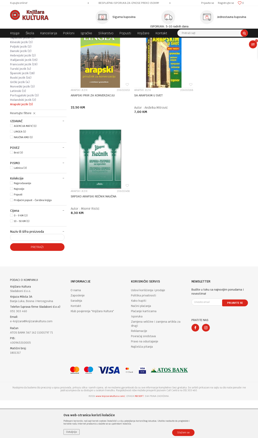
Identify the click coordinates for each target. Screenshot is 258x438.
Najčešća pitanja (142, 384)
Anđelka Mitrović (153, 142)
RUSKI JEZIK (20, 115)
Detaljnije (71, 432)
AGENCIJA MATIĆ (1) (25, 163)
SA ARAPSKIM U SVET (145, 130)
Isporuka (137, 354)
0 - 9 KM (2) (21, 253)
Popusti (18, 232)
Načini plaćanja (141, 343)
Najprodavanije (22, 221)
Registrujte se (226, 3)
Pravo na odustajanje (144, 379)
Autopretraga (150, 48)
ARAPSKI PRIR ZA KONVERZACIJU (93, 130)
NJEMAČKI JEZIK (23, 57)
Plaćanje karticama (143, 349)
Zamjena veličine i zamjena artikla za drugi (155, 361)
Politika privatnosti (143, 333)
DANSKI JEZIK (20, 89)
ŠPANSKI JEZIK (22, 111)
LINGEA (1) (20, 169)
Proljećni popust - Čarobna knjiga (33, 238)
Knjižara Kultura (19, 40)
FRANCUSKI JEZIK (23, 102)
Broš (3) (18, 190)
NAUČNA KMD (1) (23, 175)
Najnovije (19, 226)
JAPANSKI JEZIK (22, 75)
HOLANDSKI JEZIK (23, 137)
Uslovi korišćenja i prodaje (148, 328)
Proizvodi (37, 40)
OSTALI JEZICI (21, 71)
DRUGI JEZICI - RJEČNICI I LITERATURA (130, 40)
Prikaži (205, 48)
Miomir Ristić (211, 142)
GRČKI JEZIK (20, 120)
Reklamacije (139, 368)
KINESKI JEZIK (21, 80)
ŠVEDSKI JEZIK (21, 62)
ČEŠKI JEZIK (20, 66)
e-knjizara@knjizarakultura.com (31, 359)
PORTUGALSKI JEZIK (24, 133)
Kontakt (76, 343)
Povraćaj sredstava (143, 374)
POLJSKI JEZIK (20, 84)
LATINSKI (18, 128)
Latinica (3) (20, 205)
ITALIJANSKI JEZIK (23, 97)
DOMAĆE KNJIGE (67, 40)
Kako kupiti (138, 338)
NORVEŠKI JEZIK (22, 124)
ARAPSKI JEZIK (21, 142)
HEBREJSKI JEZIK (23, 93)
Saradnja (76, 338)
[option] (129, 3)
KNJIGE (50, 40)
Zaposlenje (78, 333)
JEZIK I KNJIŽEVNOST (92, 40)
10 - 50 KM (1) (21, 259)
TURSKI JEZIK (20, 106)
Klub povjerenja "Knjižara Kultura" (92, 349)
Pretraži (37, 285)
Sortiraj (167, 48)
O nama (76, 328)
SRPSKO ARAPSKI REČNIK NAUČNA (214, 130)
